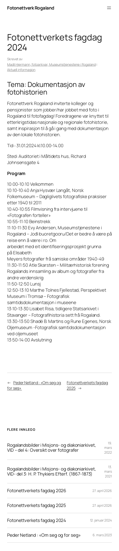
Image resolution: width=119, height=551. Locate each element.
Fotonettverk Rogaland (30, 8)
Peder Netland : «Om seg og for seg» (44, 535)
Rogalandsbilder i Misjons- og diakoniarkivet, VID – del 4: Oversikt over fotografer (51, 448)
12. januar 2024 (101, 520)
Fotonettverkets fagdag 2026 (36, 490)
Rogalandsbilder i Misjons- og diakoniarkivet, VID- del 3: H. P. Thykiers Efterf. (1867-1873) (51, 471)
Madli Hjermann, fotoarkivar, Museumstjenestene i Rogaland (51, 64)
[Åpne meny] (109, 8)
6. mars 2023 (102, 535)
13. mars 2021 (108, 471)
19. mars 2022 (108, 448)
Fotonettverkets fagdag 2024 (36, 520)
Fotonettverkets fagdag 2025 (36, 505)
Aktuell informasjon (21, 69)
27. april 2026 (102, 490)
